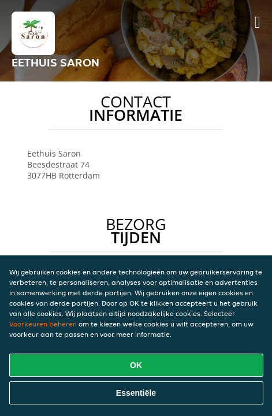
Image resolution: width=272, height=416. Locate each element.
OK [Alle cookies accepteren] (136, 365)
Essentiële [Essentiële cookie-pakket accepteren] (136, 393)
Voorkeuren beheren (43, 324)
